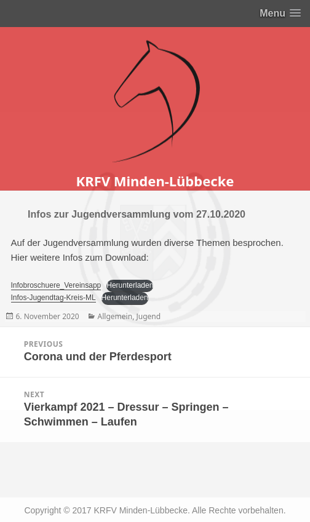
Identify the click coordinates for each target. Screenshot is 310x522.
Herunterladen (129, 285)
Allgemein (115, 316)
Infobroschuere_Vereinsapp (56, 285)
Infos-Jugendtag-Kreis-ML (53, 297)
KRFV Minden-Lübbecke (155, 181)
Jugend (148, 316)
